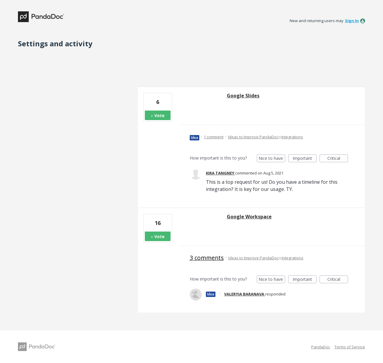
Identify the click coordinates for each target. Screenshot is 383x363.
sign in (352, 20)
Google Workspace (249, 216)
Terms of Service (350, 347)
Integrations (292, 137)
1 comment (214, 137)
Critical (337, 158)
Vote (159, 115)
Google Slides (243, 95)
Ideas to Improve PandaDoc (253, 137)
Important (305, 158)
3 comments (207, 258)
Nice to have (272, 158)
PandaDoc (320, 347)
